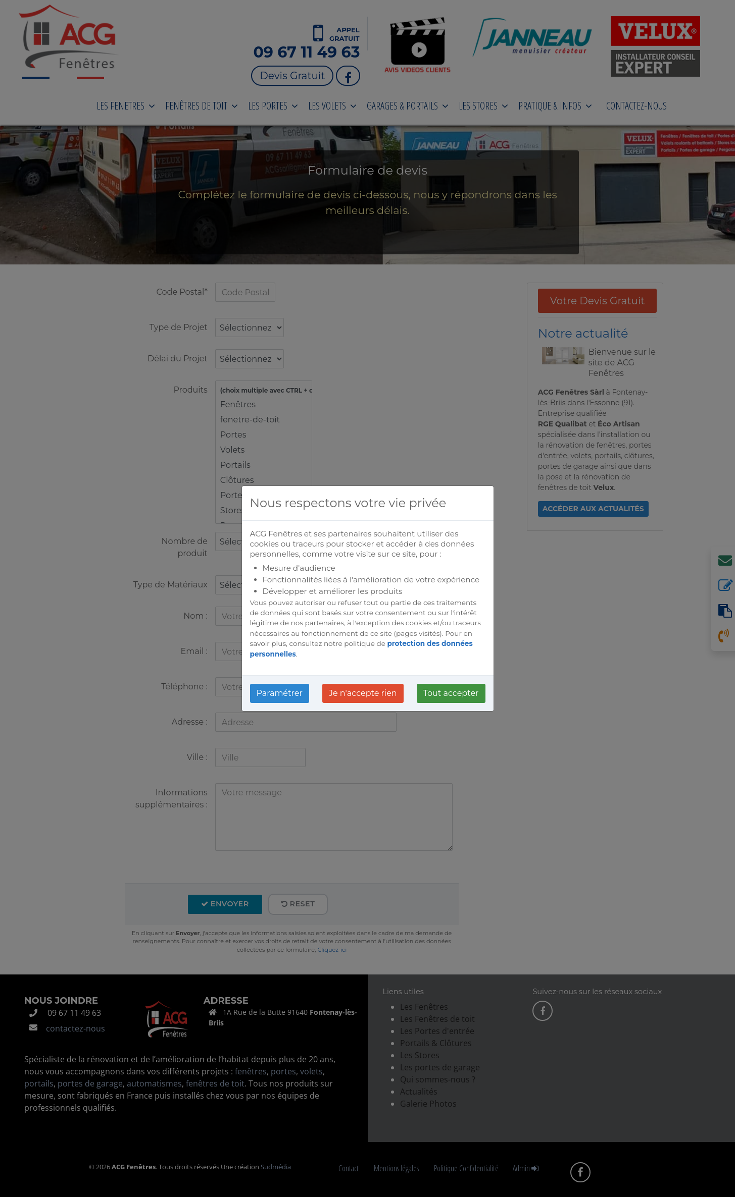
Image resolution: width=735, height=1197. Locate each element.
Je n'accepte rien (363, 693)
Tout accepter (451, 693)
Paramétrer (280, 693)
